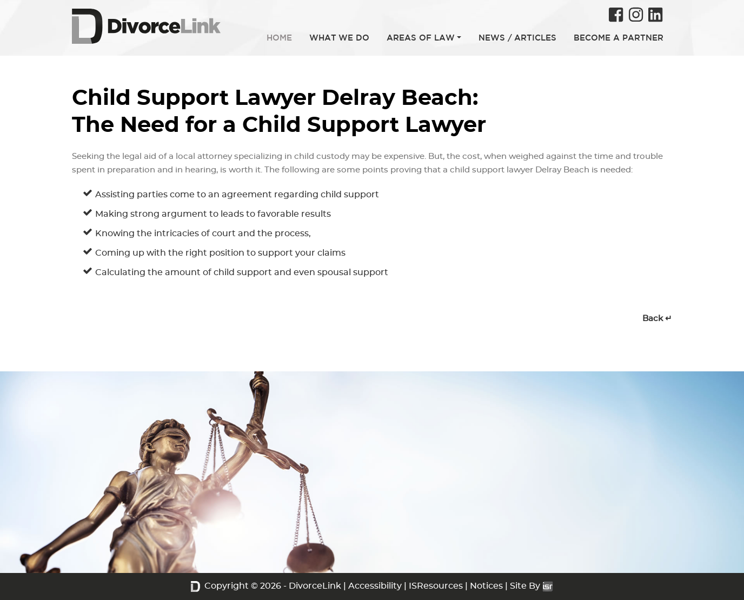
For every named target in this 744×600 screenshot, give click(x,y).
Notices (486, 586)
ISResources (436, 586)
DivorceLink (315, 586)
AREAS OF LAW (421, 37)
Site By (531, 586)
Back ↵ (657, 319)
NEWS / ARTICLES (517, 37)
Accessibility (375, 586)
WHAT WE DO (339, 37)
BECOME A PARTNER (618, 37)
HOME (279, 37)
